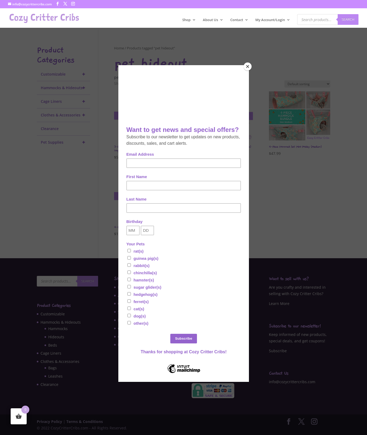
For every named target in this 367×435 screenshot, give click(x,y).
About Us (210, 20)
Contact (236, 20)
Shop (186, 20)
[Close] (248, 66)
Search (348, 19)
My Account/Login (270, 20)
